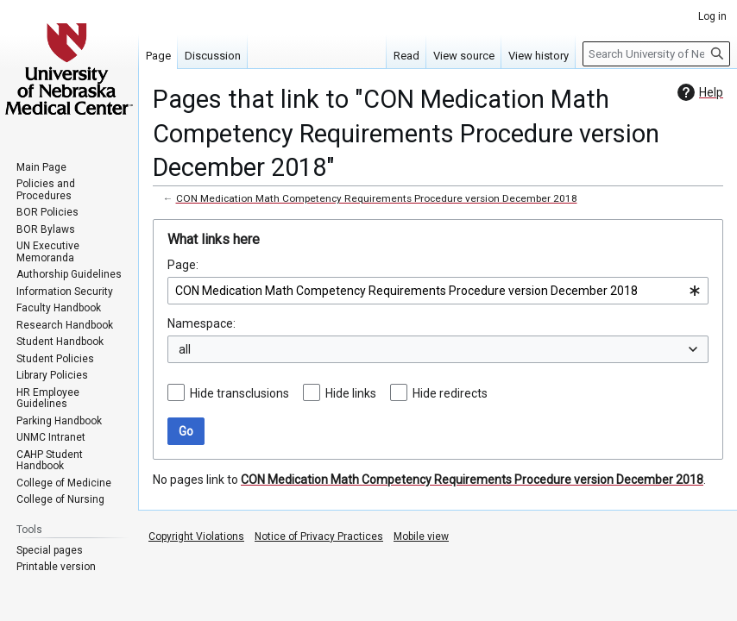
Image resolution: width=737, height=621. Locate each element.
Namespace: (201, 323)
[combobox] (438, 290)
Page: (182, 265)
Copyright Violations (196, 536)
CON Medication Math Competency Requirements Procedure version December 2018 (376, 198)
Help (698, 92)
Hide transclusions (239, 393)
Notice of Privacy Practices (319, 536)
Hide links (350, 393)
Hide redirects (450, 393)
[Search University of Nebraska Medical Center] (656, 53)
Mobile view (421, 536)
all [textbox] (185, 349)
